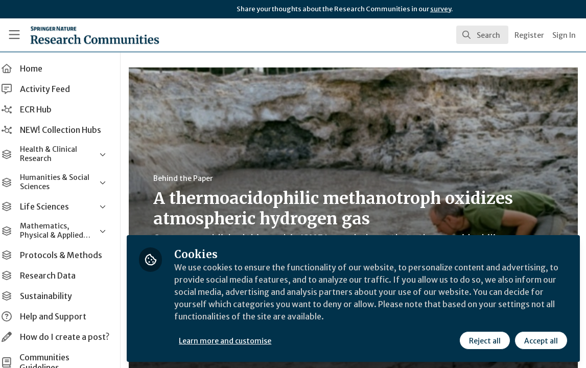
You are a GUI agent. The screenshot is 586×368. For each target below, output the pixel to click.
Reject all (485, 341)
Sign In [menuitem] (564, 35)
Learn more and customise (235, 341)
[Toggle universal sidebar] (14, 34)
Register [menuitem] (529, 35)
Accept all (541, 341)
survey (440, 9)
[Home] (78, 34)
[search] (482, 35)
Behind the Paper (193, 178)
